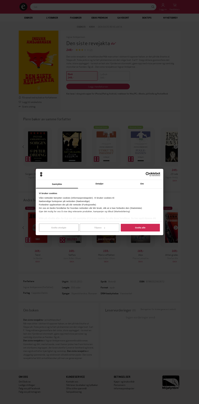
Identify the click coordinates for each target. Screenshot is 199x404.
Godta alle (140, 227)
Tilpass (99, 227)
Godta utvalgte (58, 227)
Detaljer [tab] (99, 183)
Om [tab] (142, 183)
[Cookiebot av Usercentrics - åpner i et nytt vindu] (147, 174)
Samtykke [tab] (57, 184)
